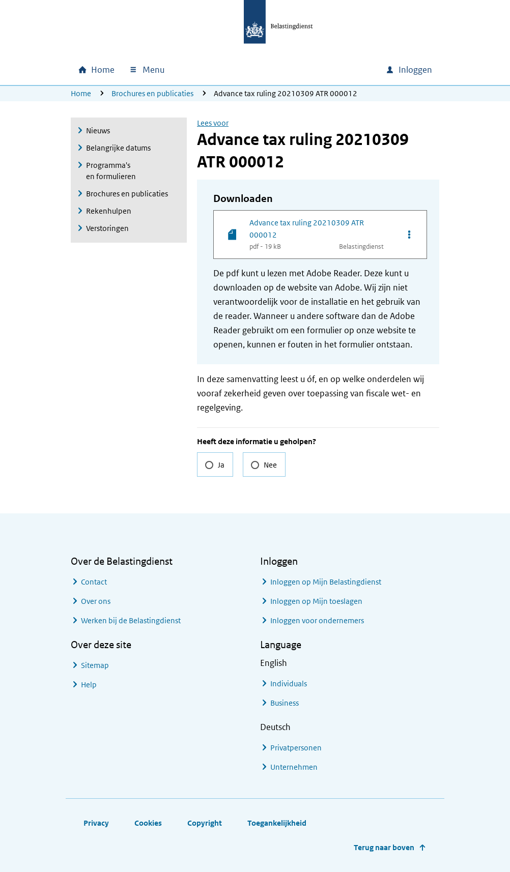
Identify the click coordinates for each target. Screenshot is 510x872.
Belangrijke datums (118, 148)
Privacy (96, 823)
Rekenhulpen (108, 211)
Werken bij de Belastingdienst (131, 620)
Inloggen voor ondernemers (317, 620)
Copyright (204, 823)
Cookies (148, 823)
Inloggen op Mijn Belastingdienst (325, 582)
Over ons (95, 601)
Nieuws (98, 130)
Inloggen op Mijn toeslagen (316, 601)
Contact (94, 582)
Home (81, 93)
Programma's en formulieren (111, 170)
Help (89, 684)
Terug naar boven (384, 847)
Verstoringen (107, 228)
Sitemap (95, 665)
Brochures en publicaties (152, 93)
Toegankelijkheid (276, 823)
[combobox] (290, 69)
